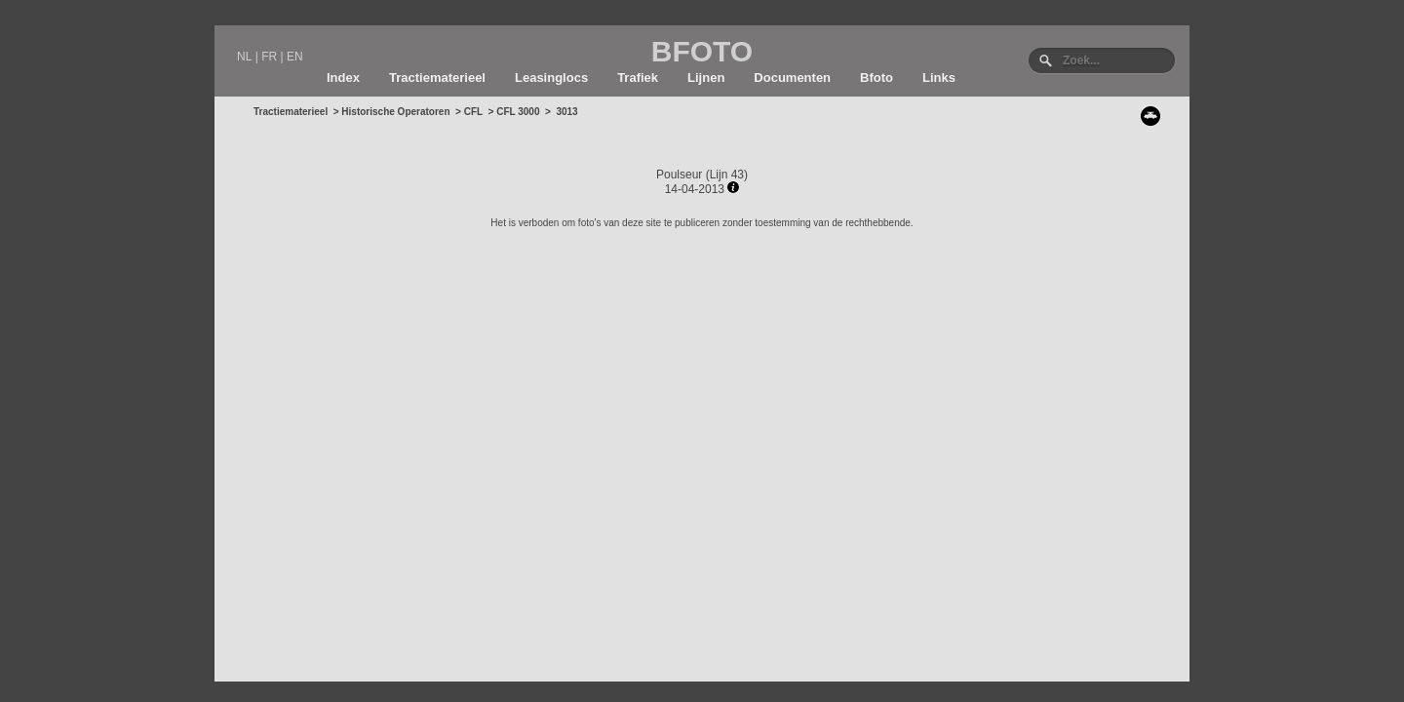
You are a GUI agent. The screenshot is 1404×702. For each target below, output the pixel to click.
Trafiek (637, 77)
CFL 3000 (517, 111)
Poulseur (679, 174)
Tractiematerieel (437, 77)
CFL (473, 111)
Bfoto (876, 77)
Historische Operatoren (395, 111)
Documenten (792, 77)
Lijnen (705, 77)
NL (244, 56)
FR (269, 56)
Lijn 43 (727, 174)
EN (295, 56)
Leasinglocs (551, 77)
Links (939, 77)
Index (343, 77)
